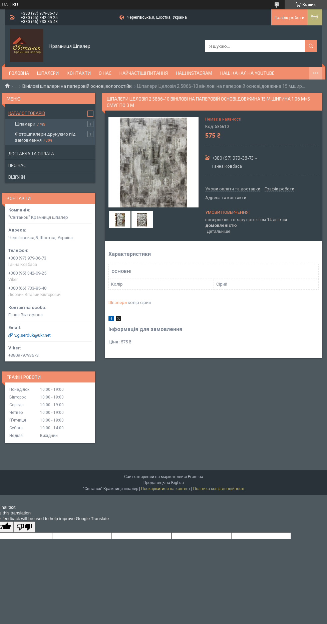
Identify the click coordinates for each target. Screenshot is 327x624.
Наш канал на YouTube (247, 73)
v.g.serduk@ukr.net (32, 335)
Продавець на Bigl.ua (163, 482)
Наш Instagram (194, 73)
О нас (105, 73)
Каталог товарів (26, 113)
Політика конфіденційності (218, 488)
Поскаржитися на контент (165, 488)
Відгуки (16, 177)
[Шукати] (311, 46)
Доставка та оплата (31, 153)
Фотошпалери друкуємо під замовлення (45, 137)
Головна (19, 73)
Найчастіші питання (143, 73)
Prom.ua (195, 476)
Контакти (79, 73)
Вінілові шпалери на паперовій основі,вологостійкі (77, 86)
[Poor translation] (24, 526)
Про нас (17, 165)
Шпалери (48, 73)
